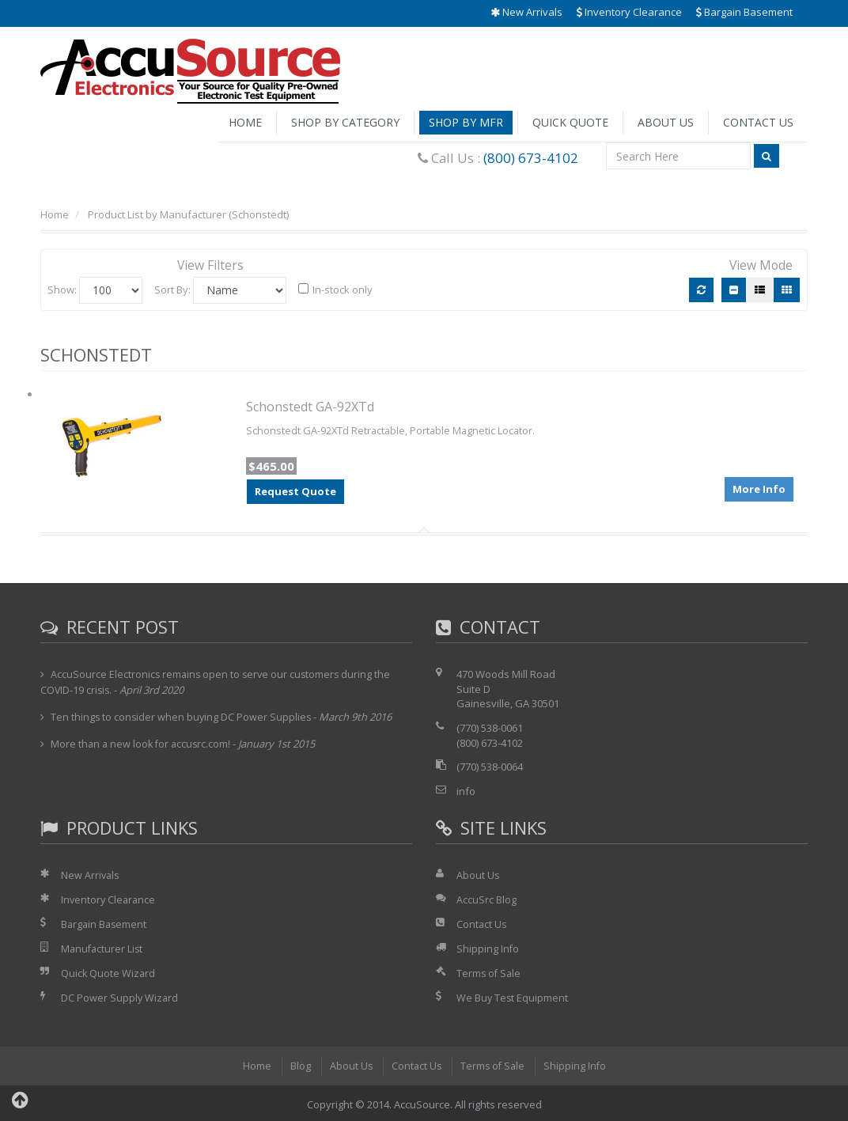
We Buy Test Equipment (513, 996)
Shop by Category (345, 122)
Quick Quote (570, 122)
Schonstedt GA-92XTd (310, 406)
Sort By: (172, 289)
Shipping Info (488, 948)
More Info (759, 487)
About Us (666, 122)
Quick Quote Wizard (109, 971)
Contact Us (758, 122)
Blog (297, 1063)
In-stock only (335, 289)
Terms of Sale (489, 971)
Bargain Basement (744, 12)
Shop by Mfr (466, 122)
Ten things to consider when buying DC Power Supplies (182, 716)
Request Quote (295, 491)
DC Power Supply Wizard (120, 996)
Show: (62, 289)
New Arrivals (526, 12)
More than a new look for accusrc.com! (143, 744)
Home (245, 122)
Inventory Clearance (629, 12)
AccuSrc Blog (486, 899)
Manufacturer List (103, 948)
